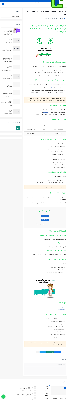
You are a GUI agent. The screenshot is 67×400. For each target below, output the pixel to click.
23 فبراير (46, 398)
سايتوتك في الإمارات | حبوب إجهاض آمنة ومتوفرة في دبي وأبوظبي (6, 104)
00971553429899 (46, 112)
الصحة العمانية (61, 309)
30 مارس (46, 390)
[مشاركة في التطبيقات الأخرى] (37, 352)
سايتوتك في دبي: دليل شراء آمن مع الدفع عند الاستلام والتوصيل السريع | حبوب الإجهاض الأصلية (7, 95)
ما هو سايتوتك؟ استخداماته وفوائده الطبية (7, 86)
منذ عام (10, 30)
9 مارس (46, 395)
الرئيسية (37, 2)
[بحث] (3, 4)
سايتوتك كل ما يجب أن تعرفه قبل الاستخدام (7, 112)
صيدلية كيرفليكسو (49, 88)
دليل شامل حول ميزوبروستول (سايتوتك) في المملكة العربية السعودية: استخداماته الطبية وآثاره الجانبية (6, 51)
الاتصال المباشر (45, 219)
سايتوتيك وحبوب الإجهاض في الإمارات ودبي (7, 42)
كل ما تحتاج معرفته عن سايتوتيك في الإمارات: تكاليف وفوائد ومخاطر (7, 33)
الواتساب (45, 216)
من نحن (46, 2)
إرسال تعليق (61, 364)
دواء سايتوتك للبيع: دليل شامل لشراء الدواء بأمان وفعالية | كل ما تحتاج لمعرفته (7, 60)
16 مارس (46, 393)
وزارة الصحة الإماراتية (58, 307)
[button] (57, 352)
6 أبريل (46, 388)
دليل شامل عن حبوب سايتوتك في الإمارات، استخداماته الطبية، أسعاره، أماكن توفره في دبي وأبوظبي (7, 69)
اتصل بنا (41, 2)
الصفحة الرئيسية (15, 16)
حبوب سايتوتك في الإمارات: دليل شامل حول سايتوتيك (7, 78)
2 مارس (46, 397)
